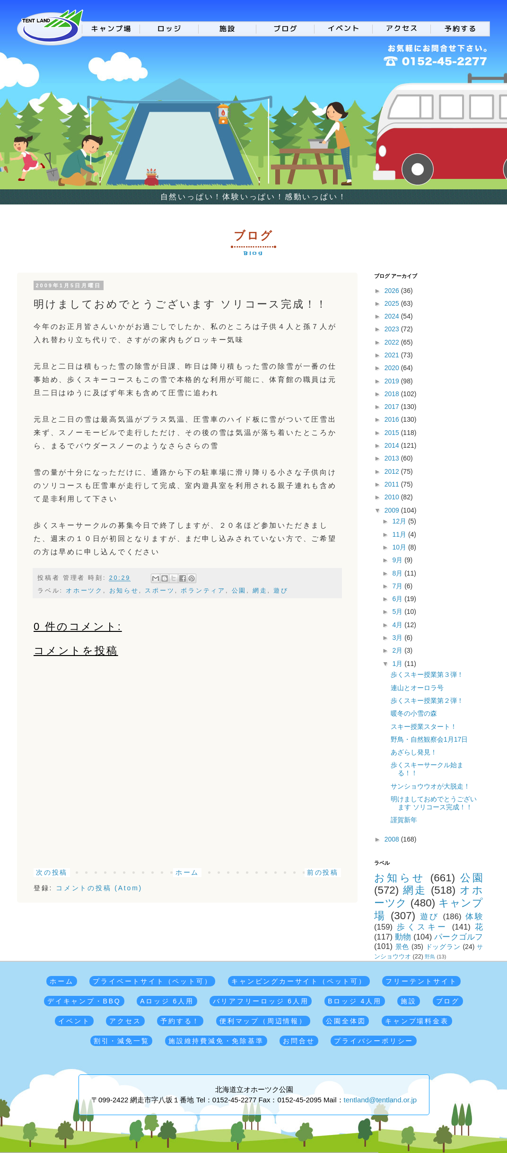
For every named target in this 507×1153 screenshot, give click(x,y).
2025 (393, 303)
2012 (393, 471)
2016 (393, 419)
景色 (402, 946)
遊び (280, 590)
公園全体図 (346, 1021)
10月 (400, 547)
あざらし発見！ (414, 752)
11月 (400, 534)
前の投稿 (323, 872)
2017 (393, 406)
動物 (403, 936)
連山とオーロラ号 (417, 688)
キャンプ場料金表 (416, 1021)
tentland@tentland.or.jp (380, 1100)
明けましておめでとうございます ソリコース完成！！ (434, 803)
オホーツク (84, 590)
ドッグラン (443, 946)
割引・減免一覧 (121, 1041)
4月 (398, 625)
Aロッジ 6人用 (166, 1001)
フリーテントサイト (421, 981)
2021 (393, 355)
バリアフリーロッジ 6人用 (260, 1001)
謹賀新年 (404, 820)
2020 (393, 368)
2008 (393, 839)
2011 (393, 484)
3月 (398, 637)
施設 (409, 1001)
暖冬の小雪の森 (414, 713)
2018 (393, 394)
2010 (393, 497)
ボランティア (203, 590)
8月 (398, 573)
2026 (393, 290)
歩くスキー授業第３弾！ (427, 674)
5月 (398, 611)
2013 (393, 458)
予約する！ (180, 1021)
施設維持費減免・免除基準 (216, 1041)
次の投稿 (52, 872)
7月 (398, 586)
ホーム (187, 872)
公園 (239, 590)
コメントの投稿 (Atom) (99, 888)
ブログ (448, 1001)
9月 (398, 560)
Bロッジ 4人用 (354, 1001)
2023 (393, 329)
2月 (398, 650)
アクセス (125, 1021)
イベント (74, 1021)
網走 (260, 590)
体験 (474, 916)
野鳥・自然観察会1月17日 (429, 739)
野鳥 (430, 956)
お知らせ (124, 590)
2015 (393, 432)
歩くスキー (422, 926)
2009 (393, 510)
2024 (393, 316)
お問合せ (299, 1041)
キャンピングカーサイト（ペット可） (299, 981)
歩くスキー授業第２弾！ (427, 700)
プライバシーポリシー (373, 1041)
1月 (398, 663)
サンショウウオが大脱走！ (430, 786)
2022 (393, 342)
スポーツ (160, 590)
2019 (393, 381)
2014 (393, 445)
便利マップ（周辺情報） (263, 1021)
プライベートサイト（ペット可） (152, 981)
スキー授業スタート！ (424, 726)
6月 (398, 599)
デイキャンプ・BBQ (84, 1001)
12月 (400, 521)
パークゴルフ (458, 936)
